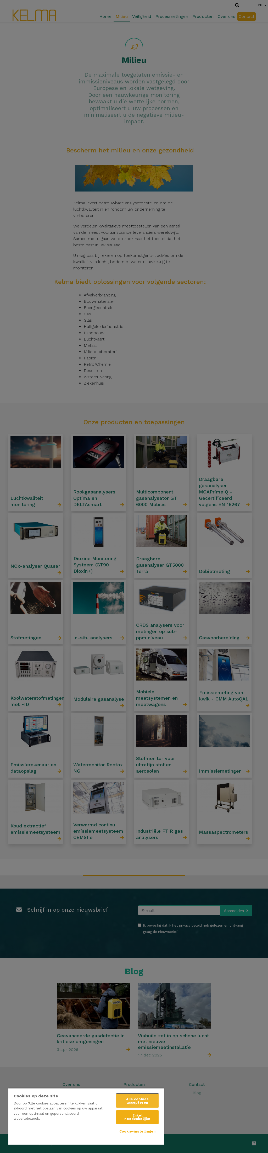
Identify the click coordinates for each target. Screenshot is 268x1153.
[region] (86, 1116)
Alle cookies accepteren (137, 1100)
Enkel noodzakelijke (137, 1117)
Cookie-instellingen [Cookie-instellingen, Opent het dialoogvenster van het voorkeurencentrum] (137, 1131)
